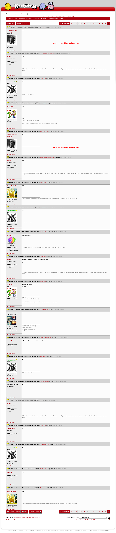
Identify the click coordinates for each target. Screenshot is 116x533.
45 (99, 23)
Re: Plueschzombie (44, 103)
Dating (76, 530)
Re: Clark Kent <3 (44, 444)
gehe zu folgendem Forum (72, 517)
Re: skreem (43, 78)
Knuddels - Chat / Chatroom (92, 519)
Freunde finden (54, 530)
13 (93, 23)
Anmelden (24, 14)
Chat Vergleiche (94, 530)
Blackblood (16, 517)
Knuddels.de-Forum (12, 18)
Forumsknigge (70, 16)
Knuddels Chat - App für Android (25, 530)
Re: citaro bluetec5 (44, 207)
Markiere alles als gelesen (12, 519)
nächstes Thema (35, 511)
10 (84, 23)
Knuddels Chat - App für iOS (42, 530)
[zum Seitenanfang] (10, 50)
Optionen (11, 23)
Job (107, 530)
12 (90, 23)
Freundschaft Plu (64, 530)
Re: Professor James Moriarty (47, 53)
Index (24, 511)
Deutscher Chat (12, 530)
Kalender (58, 16)
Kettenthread (34, 18)
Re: (43, 27)
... (79, 23)
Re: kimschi (43, 256)
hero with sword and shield (25, 517)
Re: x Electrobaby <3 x (45, 337)
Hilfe (64, 16)
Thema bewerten (23, 23)
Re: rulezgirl (43, 356)
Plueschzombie (36, 517)
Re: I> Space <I (44, 131)
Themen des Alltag (24, 18)
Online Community (84, 530)
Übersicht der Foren (47, 16)
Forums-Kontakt (80, 519)
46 (102, 23)
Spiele (71, 530)
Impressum (102, 530)
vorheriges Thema (13, 511)
